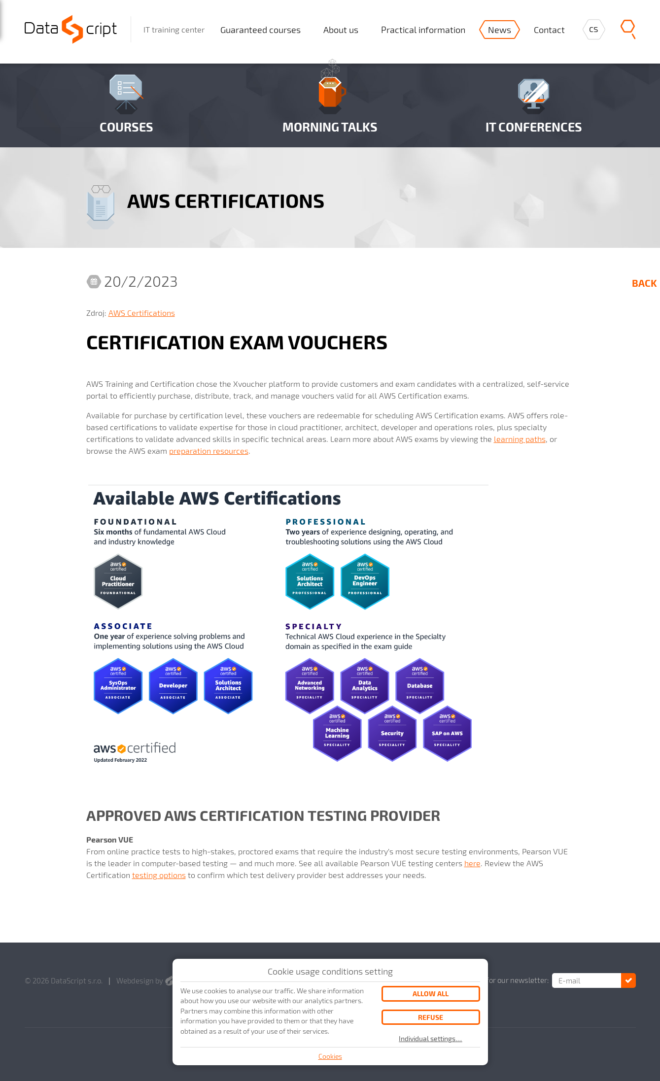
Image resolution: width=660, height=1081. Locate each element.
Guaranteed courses (260, 29)
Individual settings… (430, 1039)
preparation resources (208, 450)
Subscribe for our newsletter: (500, 980)
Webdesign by (145, 980)
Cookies (330, 1056)
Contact (549, 29)
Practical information (423, 29)
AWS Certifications (141, 312)
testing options (159, 874)
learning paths (520, 438)
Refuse (430, 1017)
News (499, 29)
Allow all (431, 993)
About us (340, 29)
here (472, 863)
